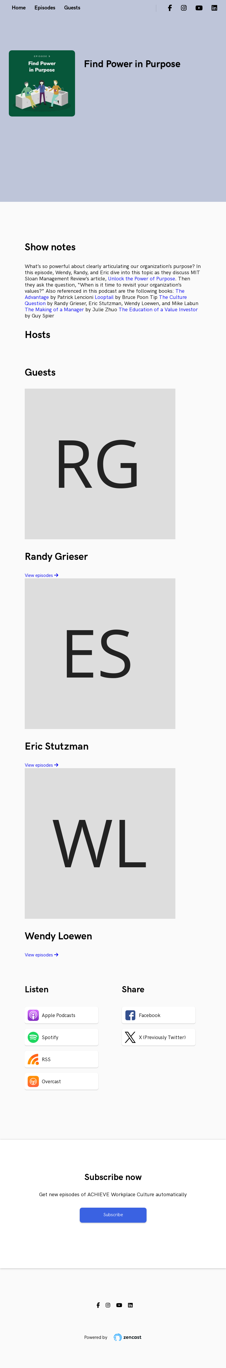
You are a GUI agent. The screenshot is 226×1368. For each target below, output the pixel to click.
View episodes (41, 575)
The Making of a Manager (54, 310)
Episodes (44, 8)
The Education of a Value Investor (158, 310)
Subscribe (113, 1215)
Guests (72, 8)
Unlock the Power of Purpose (141, 279)
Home (19, 8)
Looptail (104, 297)
